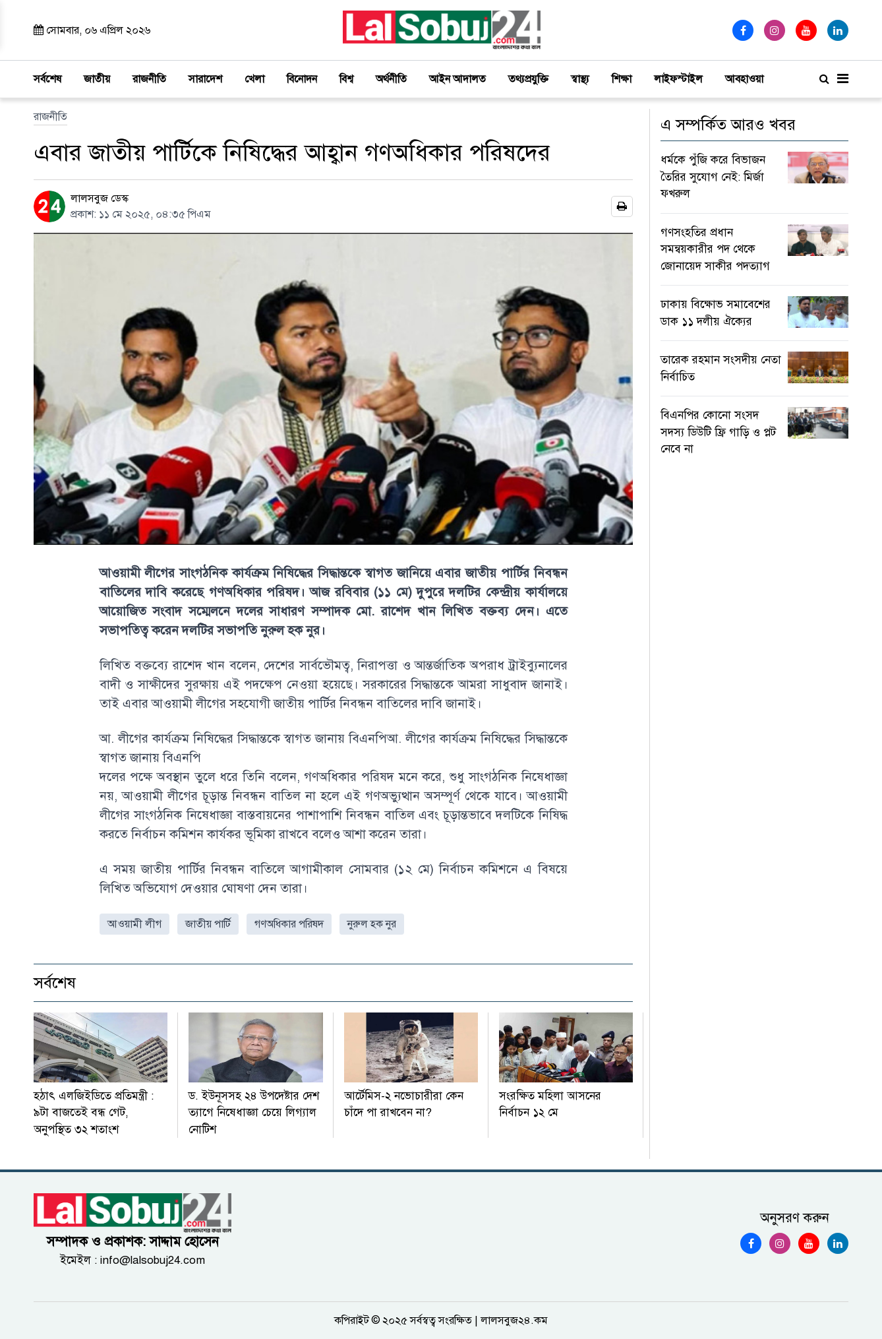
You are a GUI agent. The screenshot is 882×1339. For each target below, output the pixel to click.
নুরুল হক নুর (371, 924)
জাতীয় (97, 79)
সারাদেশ (205, 79)
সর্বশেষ (47, 79)
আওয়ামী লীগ (134, 924)
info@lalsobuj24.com (152, 1260)
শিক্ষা (622, 79)
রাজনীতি (149, 79)
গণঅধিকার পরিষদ (289, 924)
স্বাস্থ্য (580, 79)
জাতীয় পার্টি (208, 924)
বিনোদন (302, 79)
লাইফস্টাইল (678, 79)
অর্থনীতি (391, 79)
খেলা (254, 79)
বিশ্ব (346, 79)
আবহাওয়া (744, 79)
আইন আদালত (457, 79)
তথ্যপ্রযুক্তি (528, 79)
